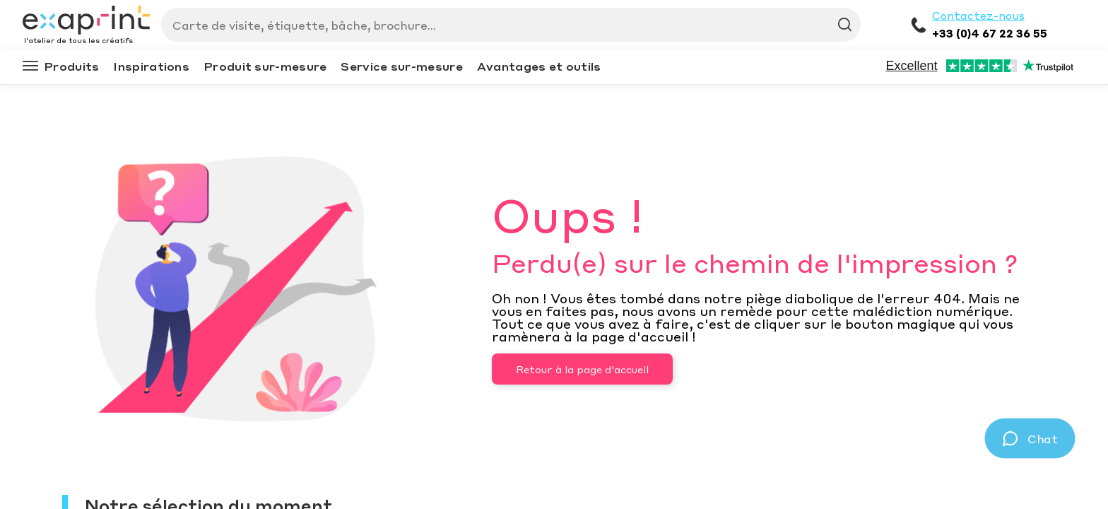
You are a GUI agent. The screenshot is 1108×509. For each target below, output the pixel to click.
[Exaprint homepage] (86, 21)
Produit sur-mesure (265, 66)
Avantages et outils (539, 66)
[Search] (505, 25)
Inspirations (151, 66)
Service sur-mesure (401, 66)
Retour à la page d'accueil (582, 369)
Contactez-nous (978, 15)
